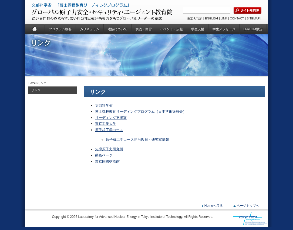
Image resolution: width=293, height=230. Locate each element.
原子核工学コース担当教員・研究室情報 (137, 140)
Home (35, 29)
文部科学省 (104, 106)
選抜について (117, 29)
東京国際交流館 (107, 161)
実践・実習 (144, 29)
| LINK (223, 18)
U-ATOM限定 (253, 29)
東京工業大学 (105, 124)
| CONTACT (236, 18)
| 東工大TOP (194, 18)
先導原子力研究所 (109, 149)
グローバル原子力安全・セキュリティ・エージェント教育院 (89, 12)
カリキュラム (89, 29)
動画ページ (104, 155)
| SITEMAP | (253, 18)
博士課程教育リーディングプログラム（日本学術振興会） (140, 111)
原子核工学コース (109, 130)
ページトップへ (248, 206)
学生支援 (197, 29)
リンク (36, 90)
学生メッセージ (224, 29)
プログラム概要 (60, 29)
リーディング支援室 (111, 118)
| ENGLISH (210, 18)
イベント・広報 (171, 29)
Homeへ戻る (213, 206)
